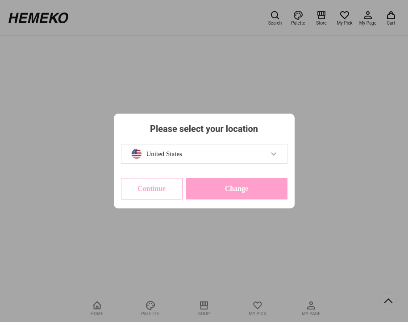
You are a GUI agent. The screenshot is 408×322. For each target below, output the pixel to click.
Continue (151, 188)
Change (236, 188)
